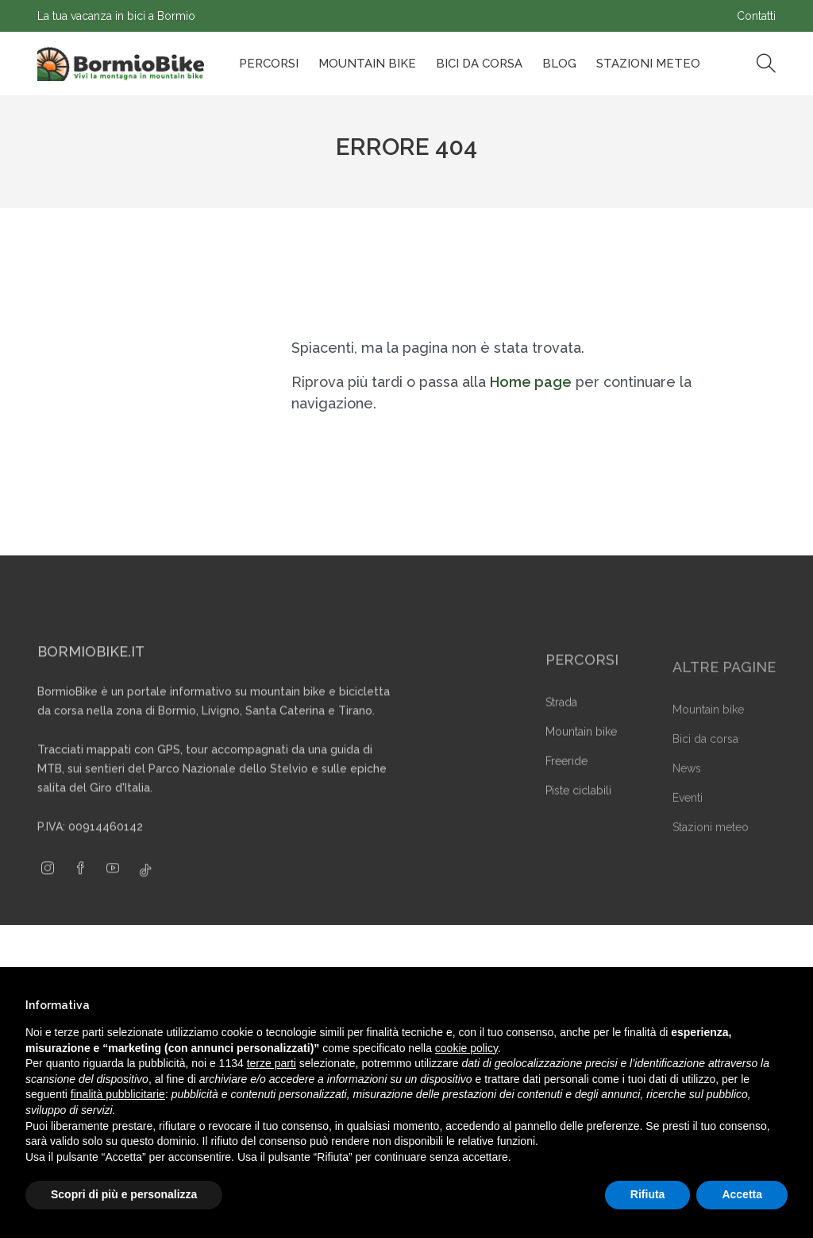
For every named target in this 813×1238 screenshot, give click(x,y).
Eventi (687, 820)
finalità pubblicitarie (118, 1094)
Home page (531, 381)
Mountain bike (367, 63)
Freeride (566, 786)
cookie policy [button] (466, 1048)
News (686, 790)
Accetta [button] (742, 1194)
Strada (561, 727)
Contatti (756, 16)
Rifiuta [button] (647, 1194)
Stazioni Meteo (648, 63)
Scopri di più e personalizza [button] (124, 1194)
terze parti (271, 1063)
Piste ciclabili (578, 815)
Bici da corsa (479, 63)
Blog (559, 63)
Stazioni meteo (710, 849)
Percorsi (269, 63)
